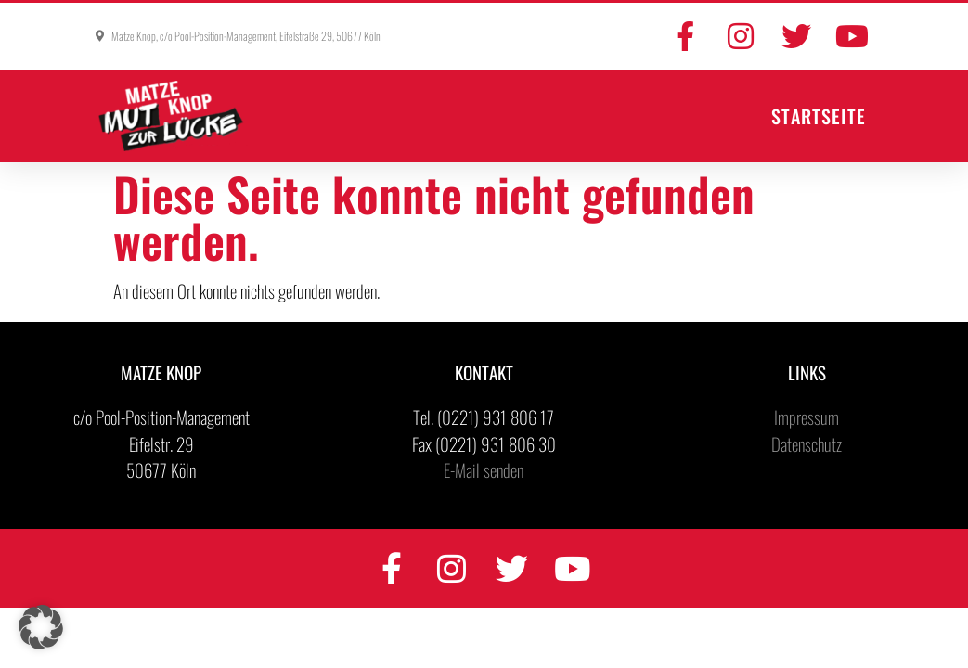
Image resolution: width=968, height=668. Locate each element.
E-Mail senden (483, 469)
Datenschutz (806, 443)
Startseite (818, 116)
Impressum (806, 417)
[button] (41, 627)
